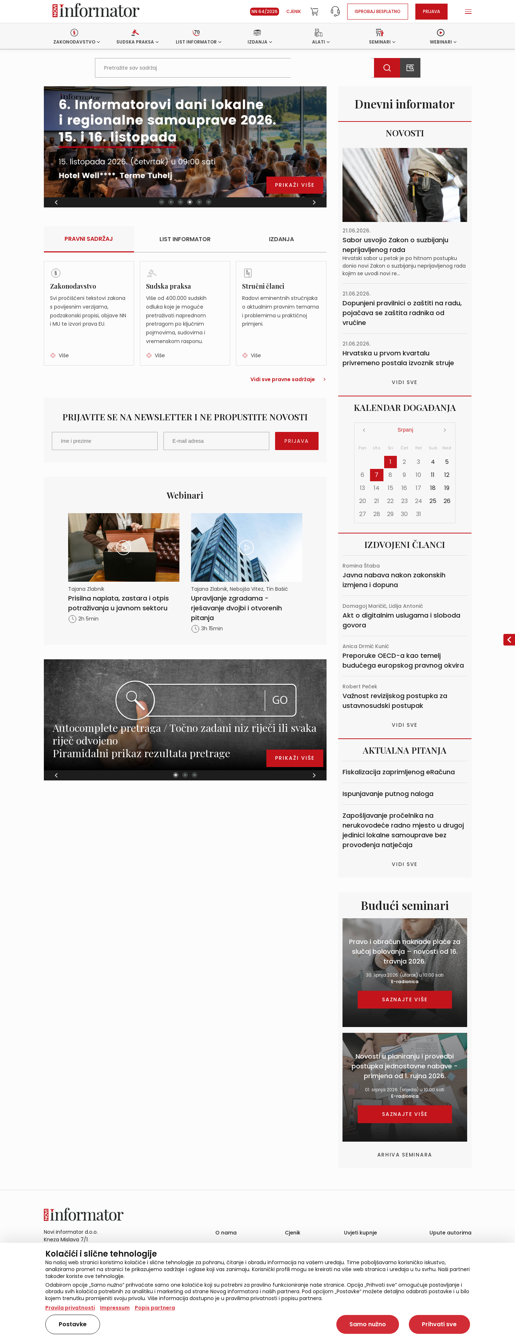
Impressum (115, 1307)
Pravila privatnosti (70, 1307)
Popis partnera (155, 1307)
